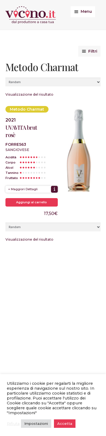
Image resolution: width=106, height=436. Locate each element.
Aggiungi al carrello (31, 202)
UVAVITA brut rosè (21, 131)
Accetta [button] (64, 423)
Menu (86, 11)
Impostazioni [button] (36, 423)
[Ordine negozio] (53, 82)
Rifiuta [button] (13, 423)
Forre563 (15, 144)
